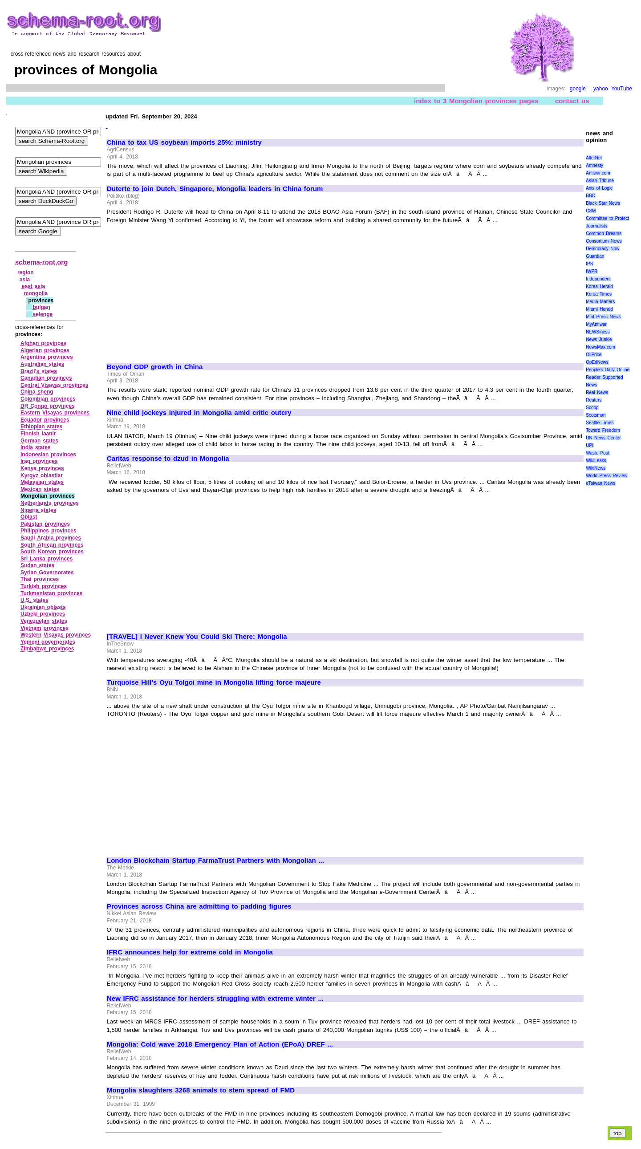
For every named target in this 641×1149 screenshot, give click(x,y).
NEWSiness (597, 331)
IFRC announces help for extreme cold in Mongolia (190, 952)
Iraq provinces (39, 461)
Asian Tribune (600, 180)
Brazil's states (38, 371)
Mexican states (39, 489)
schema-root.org (41, 262)
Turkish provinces (43, 586)
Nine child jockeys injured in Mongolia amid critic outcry (199, 412)
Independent (598, 278)
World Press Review (606, 475)
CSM (591, 210)
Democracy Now (602, 248)
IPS (589, 263)
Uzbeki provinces (42, 614)
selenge (42, 314)
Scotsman (595, 415)
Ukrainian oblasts (43, 607)
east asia (33, 286)
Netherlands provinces (49, 503)
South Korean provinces (52, 551)
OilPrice (593, 354)
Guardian (595, 256)
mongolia (36, 293)
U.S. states (34, 600)
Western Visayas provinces (55, 635)
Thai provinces (39, 579)
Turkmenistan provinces (51, 593)
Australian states (42, 364)
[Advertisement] (181, 289)
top (617, 1133)
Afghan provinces (43, 343)
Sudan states (37, 565)
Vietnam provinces (44, 628)
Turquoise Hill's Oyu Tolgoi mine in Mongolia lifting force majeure (214, 682)
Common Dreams (603, 233)
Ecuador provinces (44, 420)
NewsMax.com (600, 347)
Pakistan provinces (45, 524)
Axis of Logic (599, 188)
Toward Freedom (603, 430)
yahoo (600, 88)
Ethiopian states (41, 426)
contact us (572, 101)
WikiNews (595, 468)
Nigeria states (38, 510)
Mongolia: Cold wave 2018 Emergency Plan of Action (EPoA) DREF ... (220, 1044)
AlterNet (594, 157)
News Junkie (599, 339)
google (578, 88)
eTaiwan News (600, 483)
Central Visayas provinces (54, 385)
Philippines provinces (48, 531)
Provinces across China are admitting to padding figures (199, 906)
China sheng (36, 392)
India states (35, 447)
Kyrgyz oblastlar (41, 475)
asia (25, 279)
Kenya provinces (42, 468)
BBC (590, 195)
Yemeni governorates (47, 642)
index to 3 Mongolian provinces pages (476, 101)
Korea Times (599, 294)
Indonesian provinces (48, 454)
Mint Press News (603, 316)
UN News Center (603, 437)
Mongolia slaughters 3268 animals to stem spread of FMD (201, 1090)
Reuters (593, 400)
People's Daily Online (607, 369)
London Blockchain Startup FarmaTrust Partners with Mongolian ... (215, 860)
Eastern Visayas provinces (54, 413)
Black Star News (603, 203)
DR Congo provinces (47, 406)
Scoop (592, 407)
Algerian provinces (44, 350)
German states (39, 441)
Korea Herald (599, 286)
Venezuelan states (43, 621)
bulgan (41, 307)
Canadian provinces (46, 378)
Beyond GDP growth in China (155, 366)
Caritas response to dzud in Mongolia (168, 458)
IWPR (591, 271)
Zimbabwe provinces (47, 649)
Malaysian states (42, 482)
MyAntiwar (596, 324)
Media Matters (600, 301)
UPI (589, 445)
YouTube (621, 88)
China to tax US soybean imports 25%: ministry (184, 142)
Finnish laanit (38, 433)
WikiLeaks (596, 460)
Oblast (28, 517)
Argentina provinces (46, 357)
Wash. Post (597, 453)
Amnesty (594, 165)
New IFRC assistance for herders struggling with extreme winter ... (215, 998)
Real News (597, 392)
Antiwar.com (598, 173)
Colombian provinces (48, 399)
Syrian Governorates (47, 572)
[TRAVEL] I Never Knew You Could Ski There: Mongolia (197, 636)
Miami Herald (599, 309)
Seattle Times (599, 422)
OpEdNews (597, 362)
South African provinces (51, 545)
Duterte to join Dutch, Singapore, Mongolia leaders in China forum (215, 188)
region (25, 272)
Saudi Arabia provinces (50, 538)
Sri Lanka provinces (46, 559)
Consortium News (604, 241)
